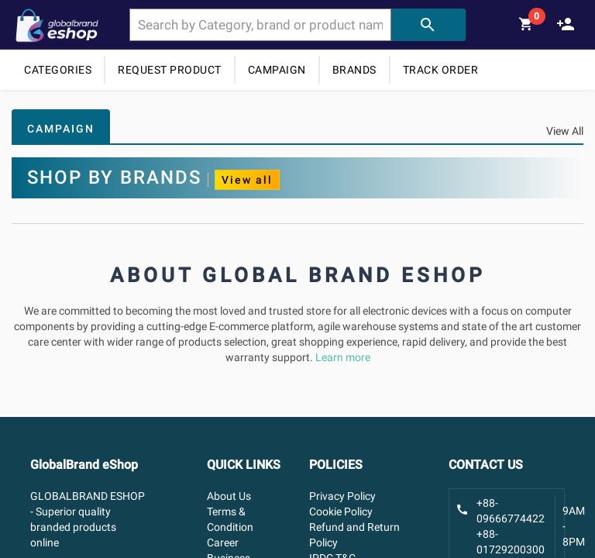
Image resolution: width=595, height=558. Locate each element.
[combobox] (259, 25)
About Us (229, 496)
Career (223, 542)
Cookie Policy (341, 511)
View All (564, 131)
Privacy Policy (342, 496)
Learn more (342, 357)
